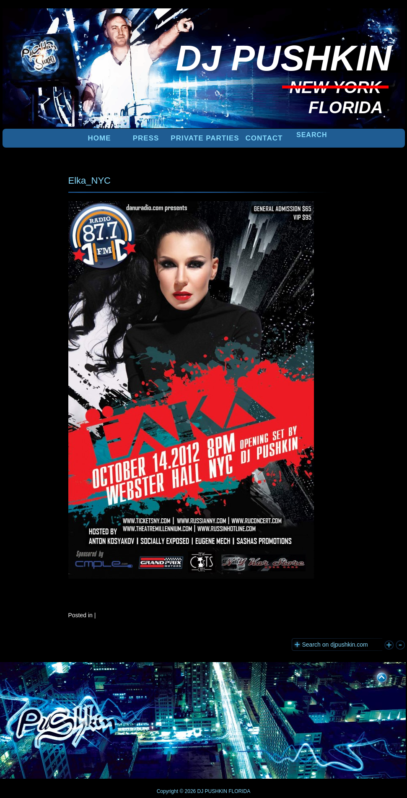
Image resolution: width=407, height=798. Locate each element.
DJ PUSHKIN (211, 791)
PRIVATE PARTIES (205, 138)
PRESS (146, 138)
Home (99, 138)
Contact (264, 138)
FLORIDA (239, 791)
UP (376, 676)
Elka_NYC (89, 180)
